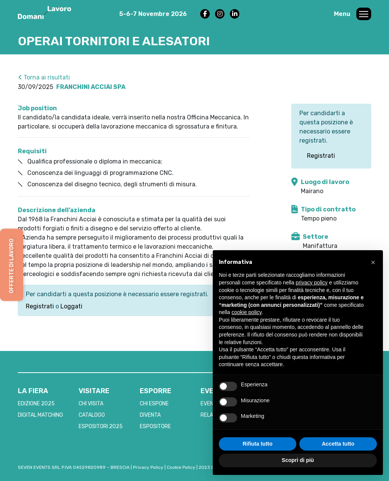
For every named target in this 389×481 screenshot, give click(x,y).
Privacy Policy (148, 467)
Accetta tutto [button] (338, 444)
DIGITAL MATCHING (40, 415)
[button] (373, 262)
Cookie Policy (181, 467)
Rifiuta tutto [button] (258, 444)
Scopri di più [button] (298, 460)
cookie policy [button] (246, 312)
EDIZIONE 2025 (36, 403)
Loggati (71, 306)
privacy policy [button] (311, 282)
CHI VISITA (91, 403)
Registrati (40, 306)
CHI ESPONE (154, 403)
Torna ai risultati (44, 77)
